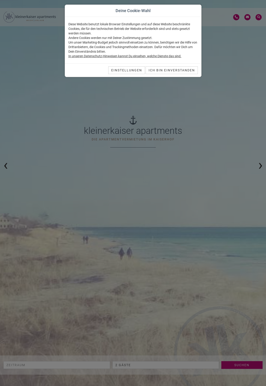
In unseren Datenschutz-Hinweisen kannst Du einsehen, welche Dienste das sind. (124, 56)
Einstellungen (126, 70)
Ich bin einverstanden (172, 70)
